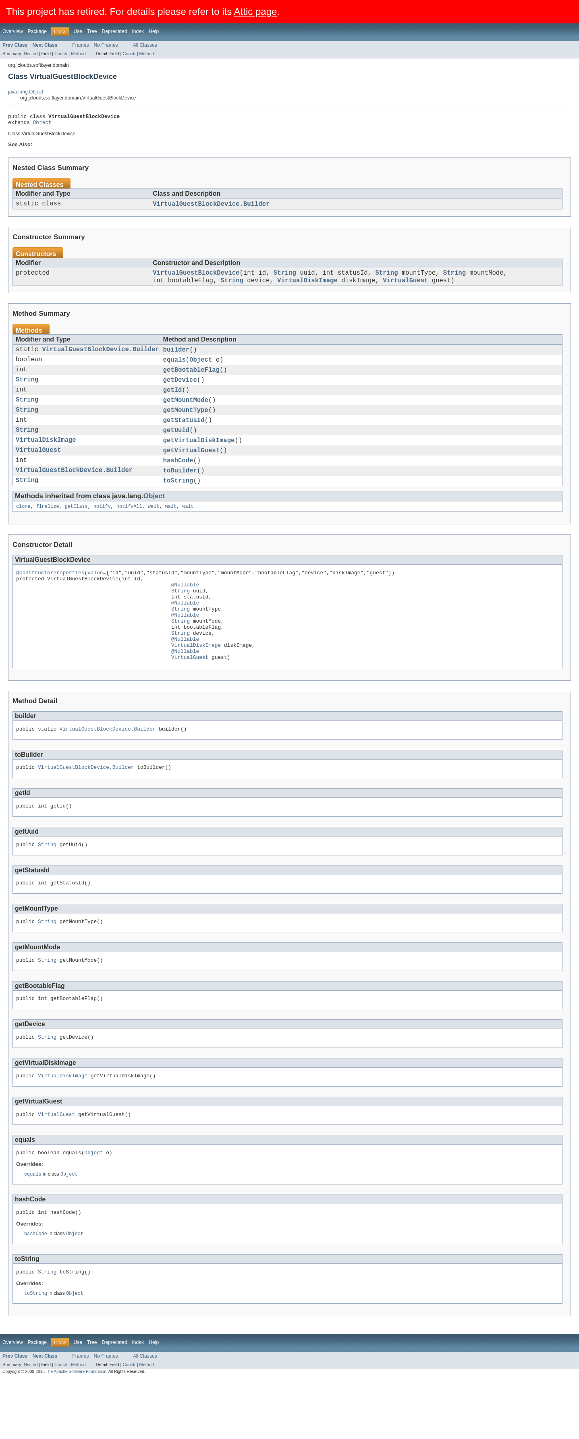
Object (42, 124)
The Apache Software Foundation (76, 1432)
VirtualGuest (405, 286)
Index (138, 31)
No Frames (106, 45)
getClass (76, 530)
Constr (60, 53)
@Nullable (185, 612)
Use (77, 31)
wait (153, 530)
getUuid (176, 447)
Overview (12, 31)
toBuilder (180, 492)
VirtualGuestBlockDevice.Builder (211, 207)
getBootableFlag (191, 379)
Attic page (255, 11)
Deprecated (114, 31)
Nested (31, 53)
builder (176, 356)
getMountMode (185, 413)
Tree (92, 31)
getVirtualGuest (191, 469)
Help (154, 31)
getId (172, 402)
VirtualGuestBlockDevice (196, 277)
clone (23, 530)
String (285, 277)
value (95, 597)
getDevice (180, 390)
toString (178, 503)
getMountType (185, 424)
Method (78, 53)
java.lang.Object (25, 92)
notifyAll (129, 530)
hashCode (178, 480)
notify (102, 530)
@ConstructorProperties (50, 597)
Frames (80, 45)
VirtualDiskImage (307, 286)
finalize (47, 530)
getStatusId (184, 435)
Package (37, 31)
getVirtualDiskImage (199, 458)
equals (174, 368)
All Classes (145, 45)
